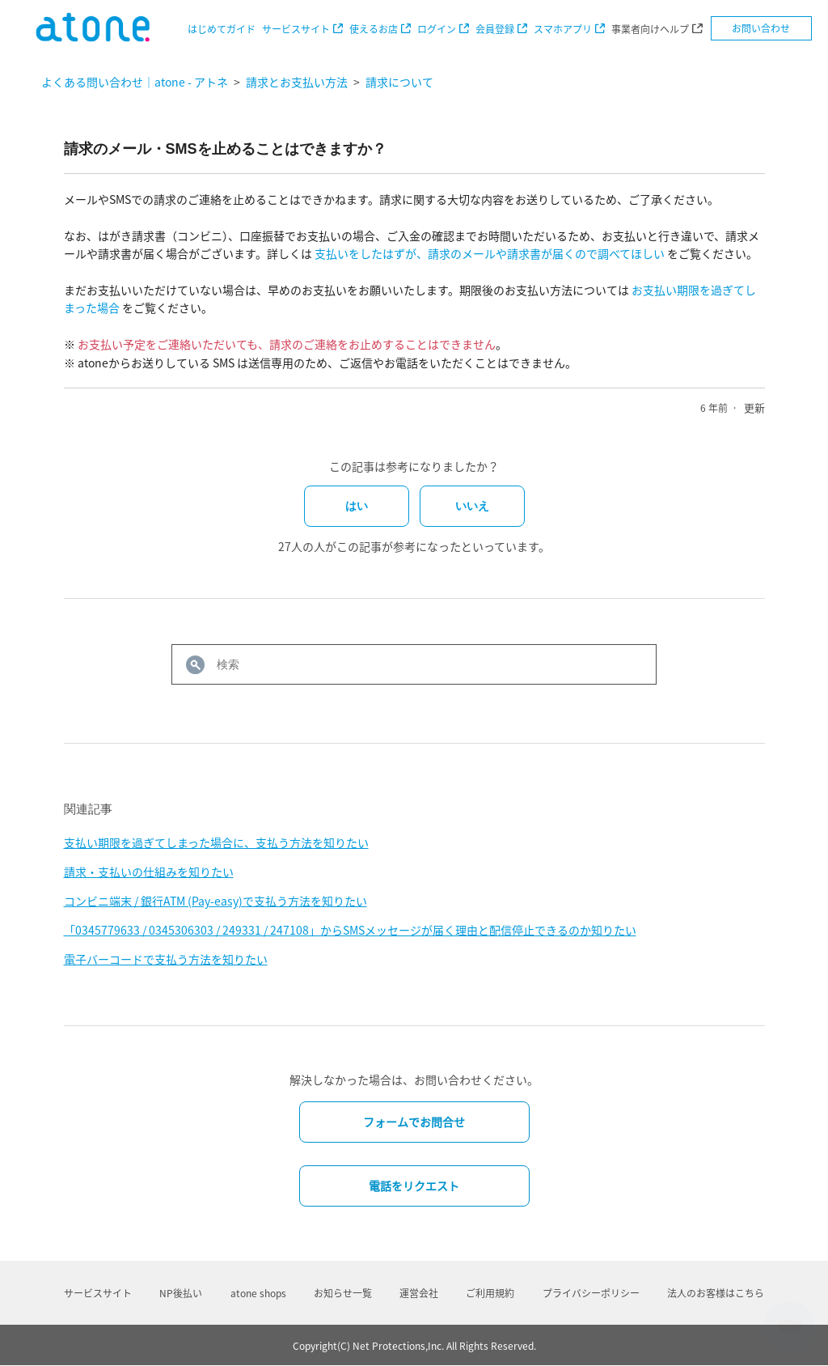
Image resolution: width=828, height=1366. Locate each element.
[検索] (414, 664)
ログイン (436, 29)
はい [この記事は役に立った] (356, 505)
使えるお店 (373, 29)
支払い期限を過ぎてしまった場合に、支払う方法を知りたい (216, 842)
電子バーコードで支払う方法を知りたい (166, 959)
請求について (399, 82)
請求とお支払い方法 (297, 82)
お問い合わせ (761, 28)
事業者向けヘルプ (650, 29)
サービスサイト (296, 29)
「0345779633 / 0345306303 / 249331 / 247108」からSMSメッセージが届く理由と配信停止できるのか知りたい (350, 930)
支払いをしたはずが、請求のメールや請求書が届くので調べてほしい (490, 253)
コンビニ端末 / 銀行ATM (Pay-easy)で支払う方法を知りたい (215, 901)
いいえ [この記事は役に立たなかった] (472, 505)
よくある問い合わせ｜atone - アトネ (134, 82)
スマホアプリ (563, 29)
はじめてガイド (222, 29)
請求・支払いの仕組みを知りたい (149, 871)
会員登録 (494, 29)
